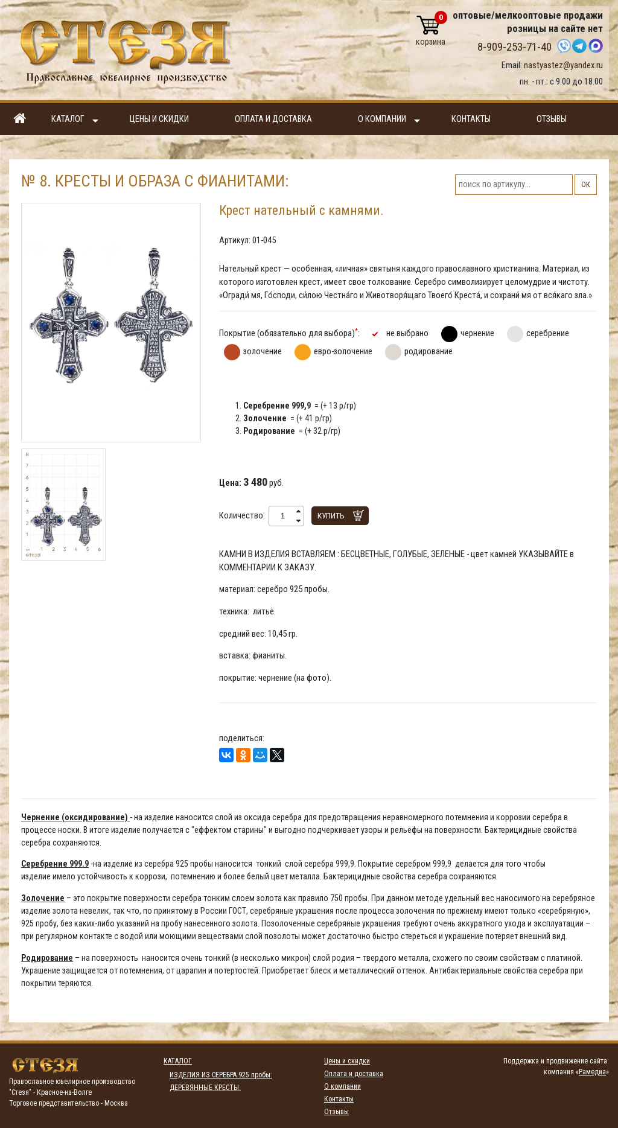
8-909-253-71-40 (514, 47)
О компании (389, 120)
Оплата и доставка (273, 119)
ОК (585, 184)
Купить (331, 515)
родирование (428, 351)
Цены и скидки (159, 119)
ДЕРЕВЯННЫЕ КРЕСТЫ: (205, 1087)
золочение (262, 351)
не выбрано (407, 333)
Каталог (74, 120)
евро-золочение (343, 351)
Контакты (471, 119)
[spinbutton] (282, 516)
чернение (477, 333)
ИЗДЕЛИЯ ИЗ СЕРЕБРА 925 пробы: (221, 1075)
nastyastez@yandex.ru (563, 65)
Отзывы (552, 119)
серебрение (547, 333)
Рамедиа (592, 1072)
